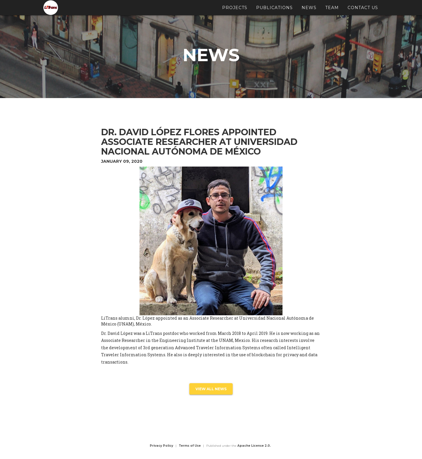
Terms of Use (190, 446)
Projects (234, 10)
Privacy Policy (161, 446)
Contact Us (363, 10)
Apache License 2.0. (254, 446)
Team (332, 10)
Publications (274, 10)
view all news (211, 389)
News (309, 10)
